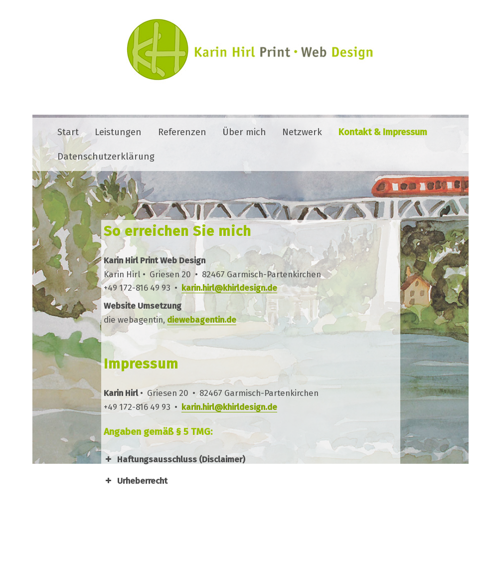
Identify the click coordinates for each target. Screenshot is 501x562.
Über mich (244, 132)
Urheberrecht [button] (135, 481)
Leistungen (118, 132)
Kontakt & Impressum (382, 132)
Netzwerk (302, 132)
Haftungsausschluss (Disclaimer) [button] (174, 459)
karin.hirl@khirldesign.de (229, 288)
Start (68, 132)
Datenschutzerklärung (106, 156)
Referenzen (182, 132)
